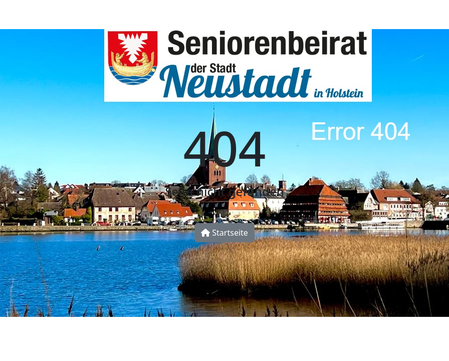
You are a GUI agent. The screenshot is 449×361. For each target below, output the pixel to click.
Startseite (224, 232)
